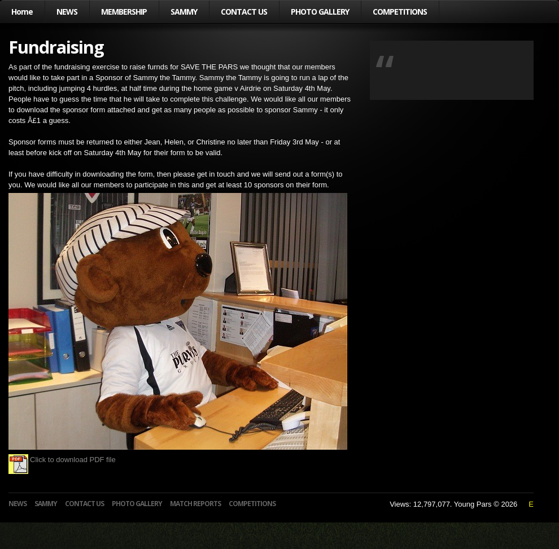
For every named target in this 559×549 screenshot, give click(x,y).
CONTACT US (244, 11)
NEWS (66, 11)
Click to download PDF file (62, 459)
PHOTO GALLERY (320, 11)
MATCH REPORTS (195, 503)
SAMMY (184, 11)
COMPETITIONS (400, 11)
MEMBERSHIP (124, 11)
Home (22, 11)
